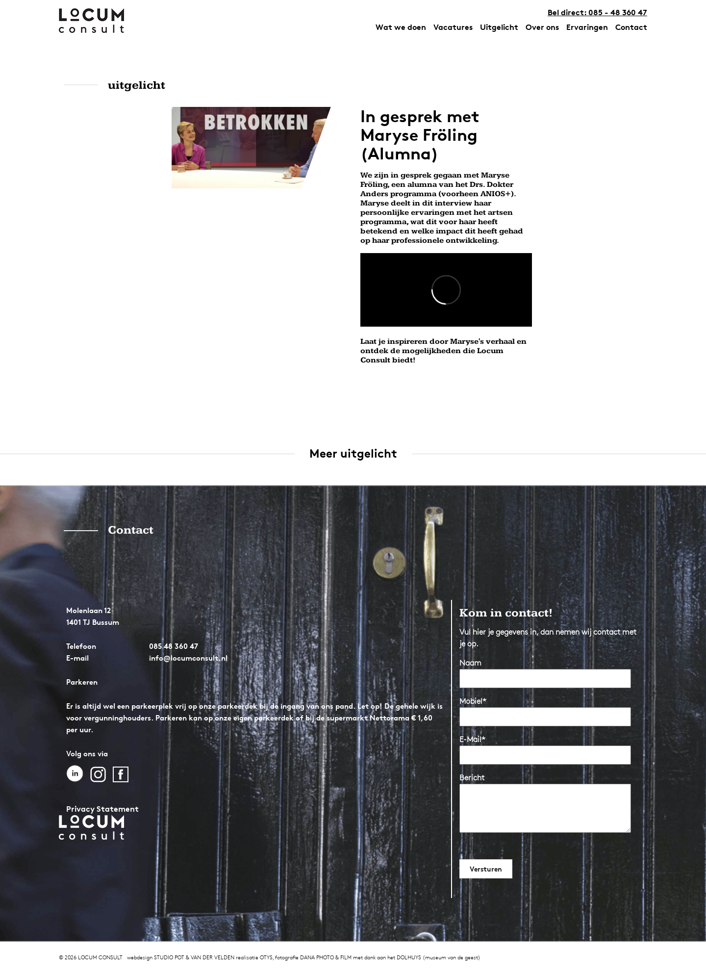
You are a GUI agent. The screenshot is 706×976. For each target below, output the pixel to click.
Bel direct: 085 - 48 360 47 (597, 12)
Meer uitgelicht (353, 453)
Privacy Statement (102, 809)
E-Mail (472, 739)
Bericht (471, 777)
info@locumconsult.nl (188, 658)
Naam (470, 663)
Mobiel (472, 701)
